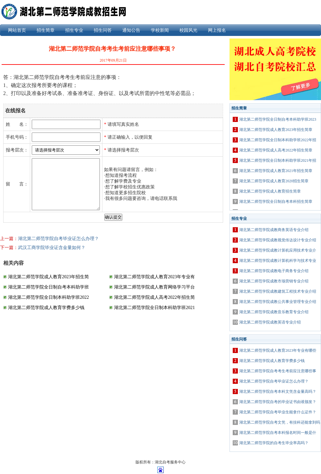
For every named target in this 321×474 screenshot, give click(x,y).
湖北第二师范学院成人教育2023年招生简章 (275, 129)
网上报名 (217, 30)
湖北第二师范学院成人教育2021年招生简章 (275, 170)
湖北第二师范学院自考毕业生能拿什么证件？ (277, 412)
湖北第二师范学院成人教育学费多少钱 (46, 307)
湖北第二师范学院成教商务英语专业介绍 (273, 230)
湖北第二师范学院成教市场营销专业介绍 (273, 281)
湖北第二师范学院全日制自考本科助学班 (48, 287)
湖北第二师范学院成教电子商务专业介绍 (273, 271)
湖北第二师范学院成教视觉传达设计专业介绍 (277, 240)
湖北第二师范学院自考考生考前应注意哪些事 (277, 371)
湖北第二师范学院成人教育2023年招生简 (48, 276)
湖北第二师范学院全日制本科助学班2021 (154, 307)
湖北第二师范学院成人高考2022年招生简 (154, 297)
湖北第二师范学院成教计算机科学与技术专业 (277, 260)
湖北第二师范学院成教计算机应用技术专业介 (277, 250)
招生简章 (46, 30)
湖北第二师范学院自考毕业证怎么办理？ (58, 238)
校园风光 (188, 30)
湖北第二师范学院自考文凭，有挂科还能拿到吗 (279, 422)
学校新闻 (160, 30)
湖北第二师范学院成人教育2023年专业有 (154, 276)
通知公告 (131, 30)
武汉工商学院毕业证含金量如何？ (51, 247)
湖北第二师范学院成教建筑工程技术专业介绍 (277, 291)
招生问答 (103, 30)
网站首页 (17, 30)
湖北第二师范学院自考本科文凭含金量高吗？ (277, 391)
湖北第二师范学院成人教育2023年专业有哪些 (277, 350)
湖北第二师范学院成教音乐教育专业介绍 (273, 312)
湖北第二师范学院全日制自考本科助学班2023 (277, 119)
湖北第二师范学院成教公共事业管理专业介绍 (277, 301)
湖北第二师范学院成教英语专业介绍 (270, 322)
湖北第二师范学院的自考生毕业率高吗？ (273, 443)
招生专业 (74, 30)
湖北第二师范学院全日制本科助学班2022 (48, 297)
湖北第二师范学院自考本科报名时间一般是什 (277, 432)
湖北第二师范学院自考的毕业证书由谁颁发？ (277, 402)
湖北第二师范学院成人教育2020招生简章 (273, 181)
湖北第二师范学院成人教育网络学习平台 (154, 287)
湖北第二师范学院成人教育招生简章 (270, 191)
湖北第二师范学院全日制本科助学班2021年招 (277, 160)
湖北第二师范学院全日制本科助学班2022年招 (277, 140)
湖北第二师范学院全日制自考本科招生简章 (275, 201)
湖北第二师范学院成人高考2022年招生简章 (275, 150)
